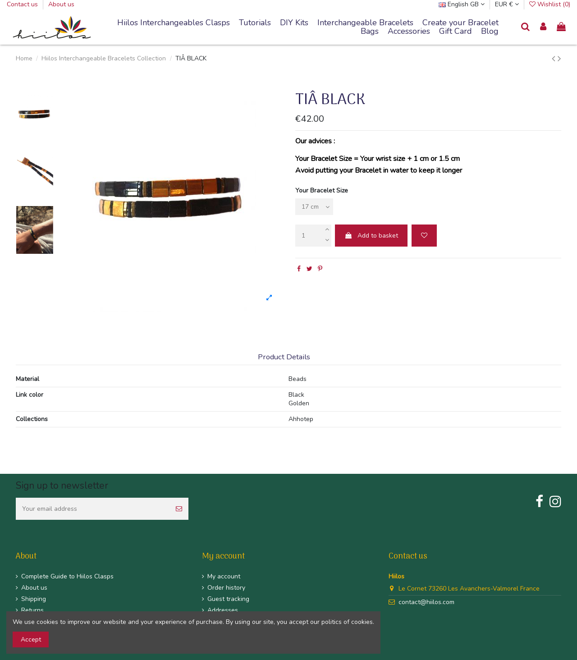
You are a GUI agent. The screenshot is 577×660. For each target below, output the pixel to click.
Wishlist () (549, 4)
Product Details (284, 357)
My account (223, 576)
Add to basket (371, 235)
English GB (462, 4)
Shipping (33, 599)
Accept (31, 639)
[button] (365, 23)
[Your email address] (92, 509)
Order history (226, 587)
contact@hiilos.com (426, 602)
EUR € (507, 4)
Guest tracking (228, 599)
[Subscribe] (178, 509)
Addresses (222, 610)
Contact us (23, 4)
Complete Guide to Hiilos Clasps (67, 576)
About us (61, 4)
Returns (32, 610)
